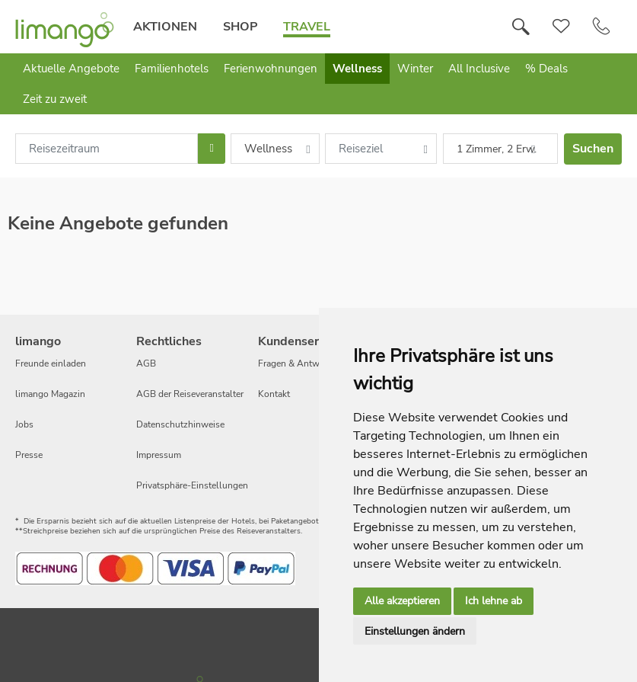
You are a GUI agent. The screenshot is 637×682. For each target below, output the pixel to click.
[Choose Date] (211, 148)
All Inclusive (479, 68)
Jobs (24, 424)
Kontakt (274, 394)
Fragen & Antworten (299, 363)
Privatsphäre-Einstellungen (192, 485)
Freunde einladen (50, 363)
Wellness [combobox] (268, 148)
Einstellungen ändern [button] (415, 631)
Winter (415, 68)
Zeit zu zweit (55, 99)
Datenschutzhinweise (180, 424)
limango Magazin (50, 394)
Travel (306, 26)
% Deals (546, 68)
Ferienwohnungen (270, 68)
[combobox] (106, 148)
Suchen (592, 148)
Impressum (158, 455)
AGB (146, 363)
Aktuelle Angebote (71, 68)
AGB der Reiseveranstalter (190, 394)
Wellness (357, 68)
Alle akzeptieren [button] (402, 601)
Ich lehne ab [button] (493, 601)
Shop (240, 26)
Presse (29, 455)
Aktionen (165, 26)
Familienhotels (172, 68)
